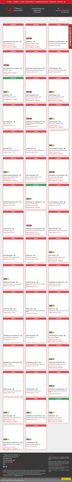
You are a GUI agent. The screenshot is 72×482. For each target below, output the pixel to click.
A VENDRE (16, 2)
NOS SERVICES (30, 2)
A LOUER (22, 2)
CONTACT (60, 2)
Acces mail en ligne (6, 476)
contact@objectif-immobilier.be (14, 464)
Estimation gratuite (70, 36)
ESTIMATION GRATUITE (41, 2)
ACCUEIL (9, 2)
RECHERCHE (52, 2)
